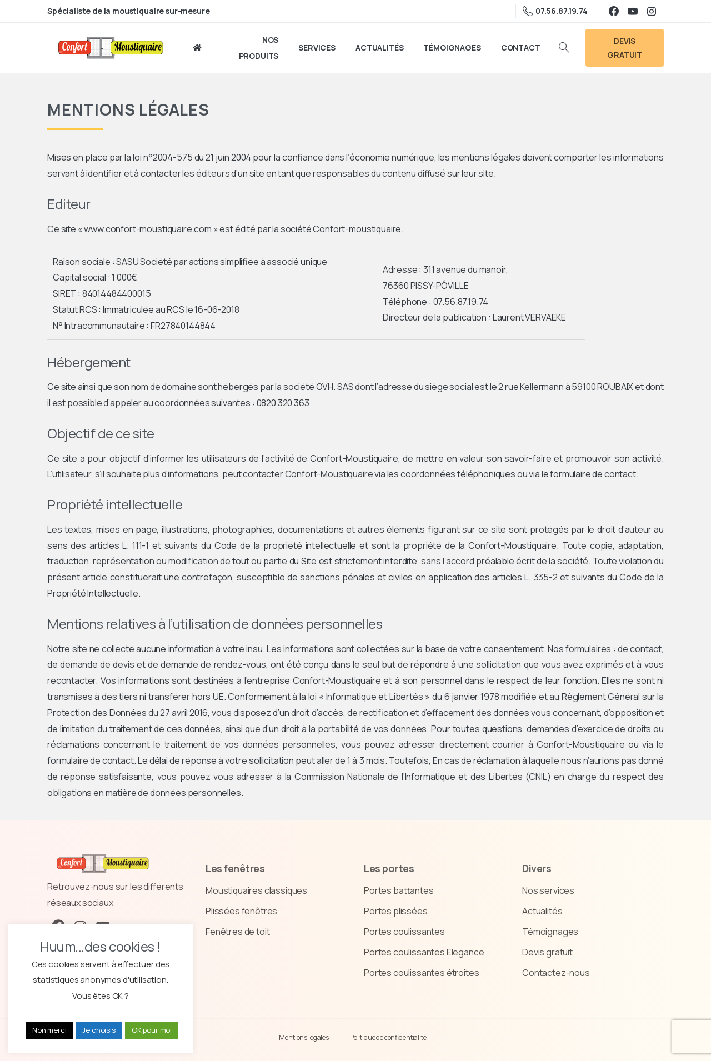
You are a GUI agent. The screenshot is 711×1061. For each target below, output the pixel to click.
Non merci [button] (49, 1030)
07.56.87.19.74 (555, 11)
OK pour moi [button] (152, 1030)
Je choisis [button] (98, 1030)
